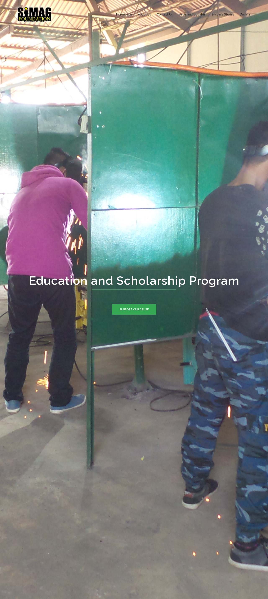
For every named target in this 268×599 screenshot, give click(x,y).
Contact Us (165, 14)
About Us (144, 14)
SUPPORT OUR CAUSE (134, 309)
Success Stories (222, 14)
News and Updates (192, 14)
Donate (245, 14)
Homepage (124, 14)
